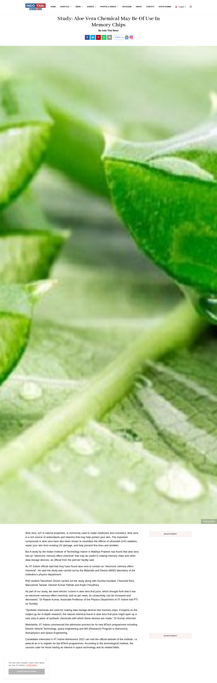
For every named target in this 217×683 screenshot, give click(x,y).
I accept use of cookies (26, 671)
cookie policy (31, 665)
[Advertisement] (170, 583)
